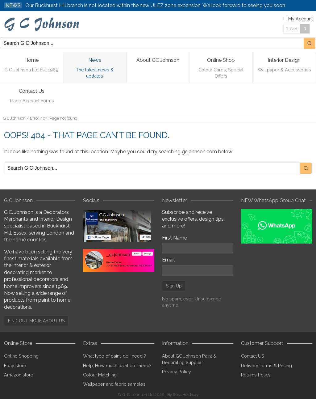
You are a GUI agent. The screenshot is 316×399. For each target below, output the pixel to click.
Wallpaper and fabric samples (114, 384)
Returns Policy (256, 374)
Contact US (252, 356)
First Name (174, 238)
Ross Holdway (185, 394)
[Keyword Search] (152, 43)
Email (168, 260)
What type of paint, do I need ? (114, 356)
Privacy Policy (176, 371)
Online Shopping (21, 356)
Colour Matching (100, 374)
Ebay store (15, 365)
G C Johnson (14, 118)
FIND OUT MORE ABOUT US (36, 320)
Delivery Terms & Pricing (266, 365)
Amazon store (18, 374)
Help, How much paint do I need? (117, 365)
